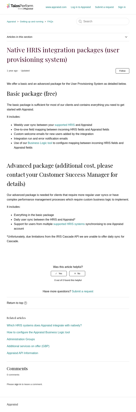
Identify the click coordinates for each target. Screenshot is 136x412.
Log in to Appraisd (81, 7)
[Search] (102, 21)
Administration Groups (21, 339)
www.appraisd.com (56, 7)
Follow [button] (122, 71)
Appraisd (11, 21)
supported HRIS (65, 124)
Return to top (17, 302)
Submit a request (104, 7)
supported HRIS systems (69, 224)
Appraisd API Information (22, 353)
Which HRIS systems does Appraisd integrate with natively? (44, 325)
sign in (18, 384)
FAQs (50, 21)
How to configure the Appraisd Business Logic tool (38, 332)
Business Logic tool (40, 142)
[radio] (59, 273)
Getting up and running (31, 21)
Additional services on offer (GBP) (28, 346)
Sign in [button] (122, 7)
